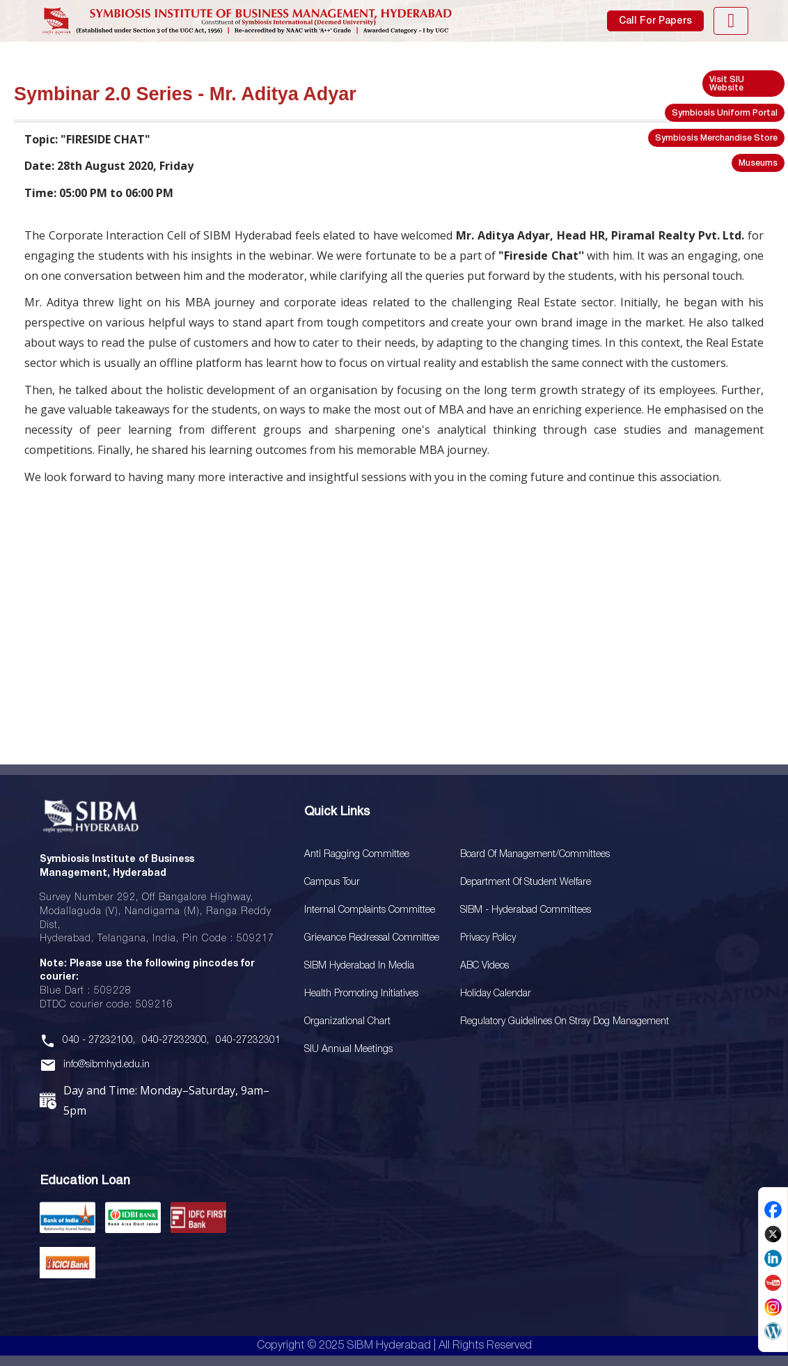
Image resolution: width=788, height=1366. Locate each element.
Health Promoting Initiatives (361, 993)
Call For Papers (655, 21)
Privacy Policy (488, 938)
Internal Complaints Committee (369, 910)
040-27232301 (248, 1040)
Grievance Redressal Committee (371, 938)
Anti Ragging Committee (356, 854)
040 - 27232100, (99, 1040)
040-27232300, (175, 1040)
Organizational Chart (347, 1021)
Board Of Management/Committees (535, 854)
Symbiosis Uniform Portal (725, 113)
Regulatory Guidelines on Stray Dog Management (564, 1021)
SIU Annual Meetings (348, 1049)
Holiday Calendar (495, 993)
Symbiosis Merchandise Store (716, 138)
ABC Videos (484, 966)
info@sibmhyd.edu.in (106, 1064)
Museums (758, 163)
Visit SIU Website (726, 84)
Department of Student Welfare (525, 882)
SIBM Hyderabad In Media (359, 966)
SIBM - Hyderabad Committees (525, 910)
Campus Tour (332, 882)
